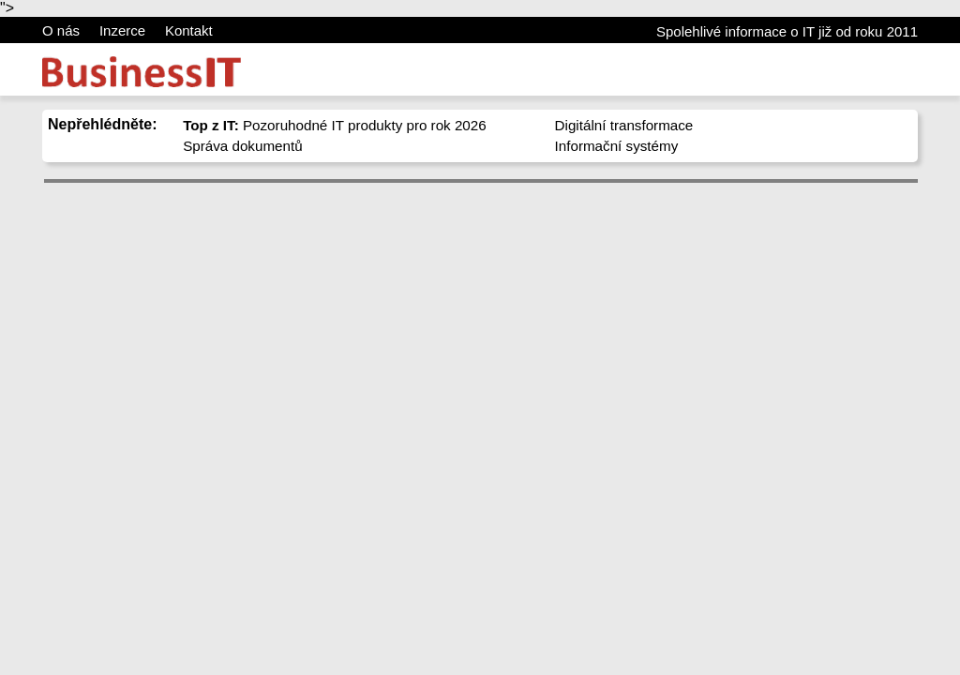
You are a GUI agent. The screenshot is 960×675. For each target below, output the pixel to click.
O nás (61, 30)
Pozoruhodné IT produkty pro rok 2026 (335, 125)
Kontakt (189, 30)
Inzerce (122, 30)
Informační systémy (617, 146)
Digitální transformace (624, 125)
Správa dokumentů (243, 146)
